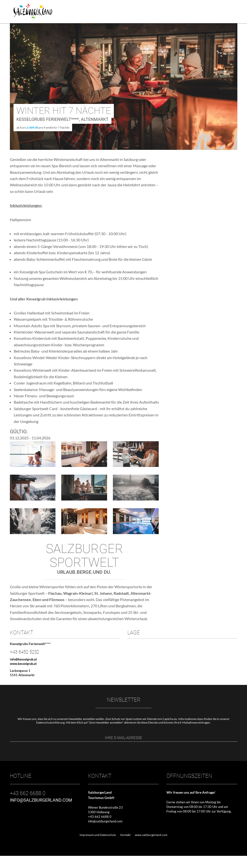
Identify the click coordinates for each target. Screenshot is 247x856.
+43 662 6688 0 (99, 817)
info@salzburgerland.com (105, 821)
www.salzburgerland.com (151, 835)
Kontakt (125, 835)
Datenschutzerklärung (50, 722)
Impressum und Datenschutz (98, 835)
